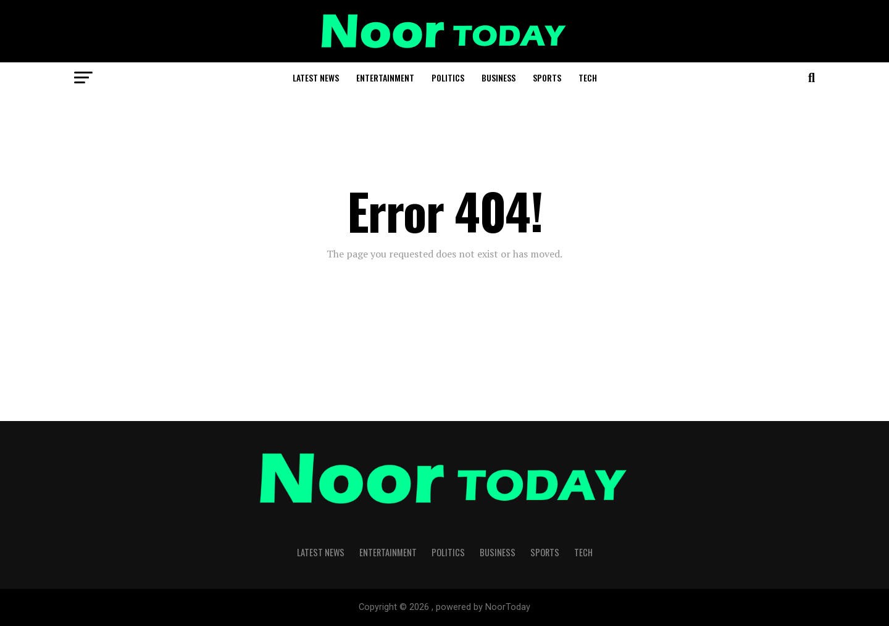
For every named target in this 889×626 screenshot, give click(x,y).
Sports (547, 77)
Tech (587, 77)
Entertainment (385, 77)
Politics (448, 77)
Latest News (316, 77)
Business (498, 77)
